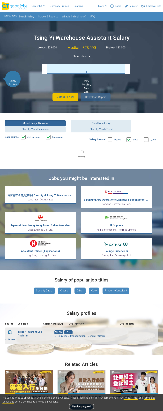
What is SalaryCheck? (73, 16)
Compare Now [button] (63, 97)
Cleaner (63, 259)
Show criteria (82, 56)
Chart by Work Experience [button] (101, 122)
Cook (95, 259)
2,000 (153, 133)
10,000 (117, 133)
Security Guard (42, 259)
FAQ (91, 16)
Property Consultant (117, 259)
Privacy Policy (131, 397)
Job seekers (33, 130)
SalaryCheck (9, 15)
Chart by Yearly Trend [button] (140, 122)
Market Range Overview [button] (22, 122)
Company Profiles (59, 6)
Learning (78, 6)
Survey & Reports (47, 16)
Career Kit (38, 6)
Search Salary (25, 16)
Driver (80, 259)
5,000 (135, 133)
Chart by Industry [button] (62, 122)
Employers (57, 130)
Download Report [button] (98, 97)
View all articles (81, 376)
